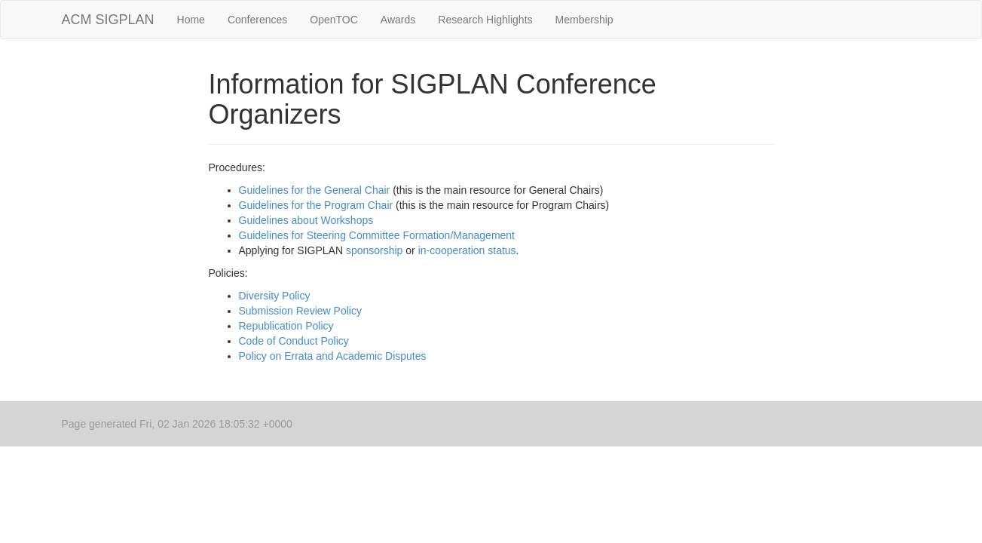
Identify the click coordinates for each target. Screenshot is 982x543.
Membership (584, 20)
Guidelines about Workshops (306, 220)
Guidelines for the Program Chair (316, 205)
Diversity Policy (275, 296)
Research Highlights (485, 20)
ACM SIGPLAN (108, 19)
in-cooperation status (467, 250)
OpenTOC (334, 20)
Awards (398, 20)
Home (191, 20)
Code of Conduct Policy (294, 341)
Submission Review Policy (300, 311)
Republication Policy (286, 326)
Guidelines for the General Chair (314, 190)
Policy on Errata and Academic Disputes (333, 356)
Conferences (257, 20)
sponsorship (374, 250)
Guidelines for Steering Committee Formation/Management (377, 235)
